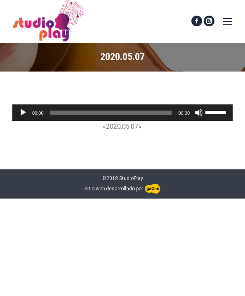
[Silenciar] (199, 113)
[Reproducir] (23, 113)
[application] (122, 112)
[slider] (111, 113)
